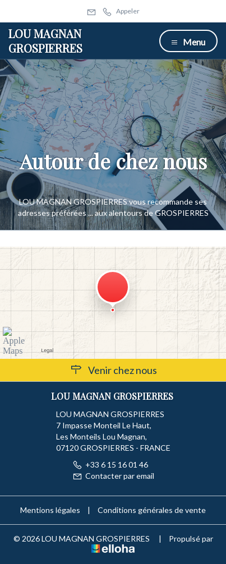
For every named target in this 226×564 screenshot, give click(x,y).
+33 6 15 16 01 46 (110, 464)
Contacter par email (113, 475)
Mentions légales (50, 510)
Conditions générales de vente (152, 510)
